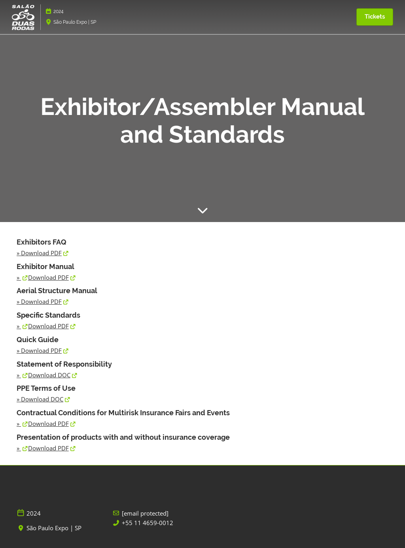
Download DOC (49, 375)
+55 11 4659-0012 (147, 523)
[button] (374, 17)
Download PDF (41, 253)
